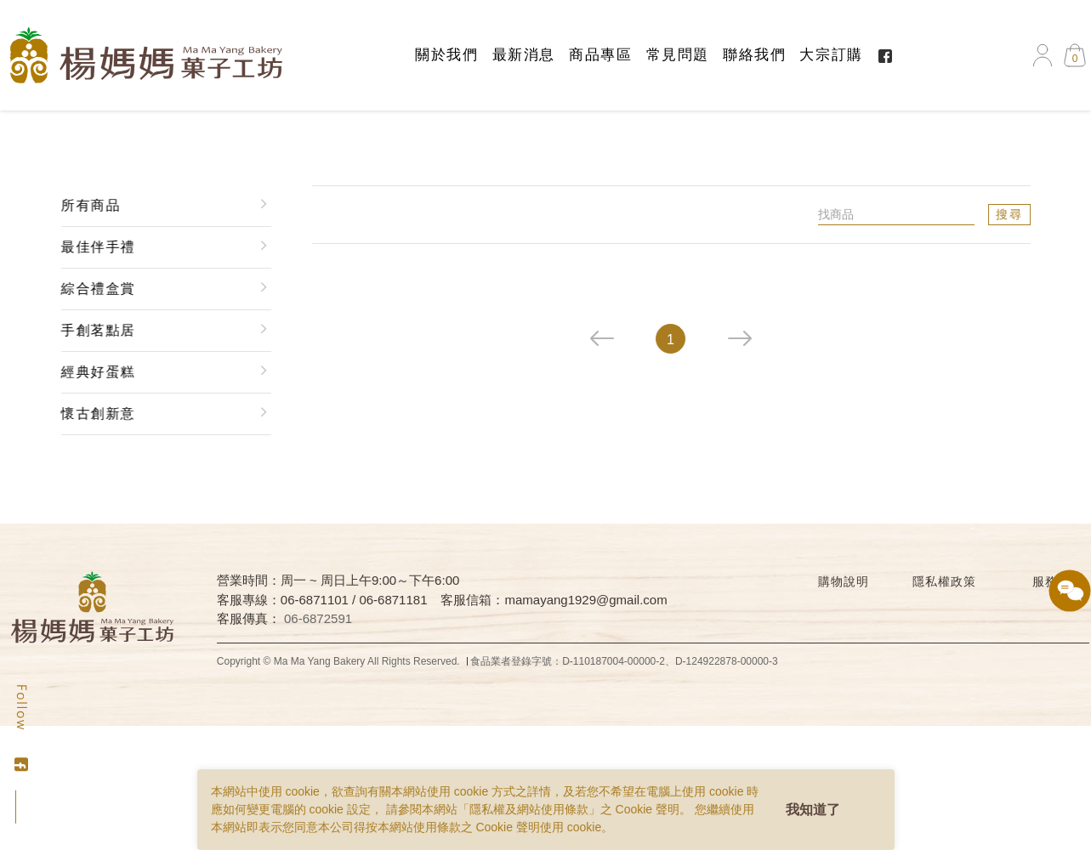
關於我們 (446, 55)
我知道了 (813, 809)
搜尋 (1012, 214)
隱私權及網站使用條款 (528, 809)
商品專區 (600, 55)
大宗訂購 (830, 55)
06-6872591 (318, 618)
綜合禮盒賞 (95, 288)
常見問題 (677, 55)
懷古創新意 (95, 413)
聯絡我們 (754, 55)
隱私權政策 (943, 581)
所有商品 (87, 205)
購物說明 (843, 581)
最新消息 (523, 55)
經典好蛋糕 (95, 372)
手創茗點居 (95, 330)
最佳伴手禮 (95, 247)
